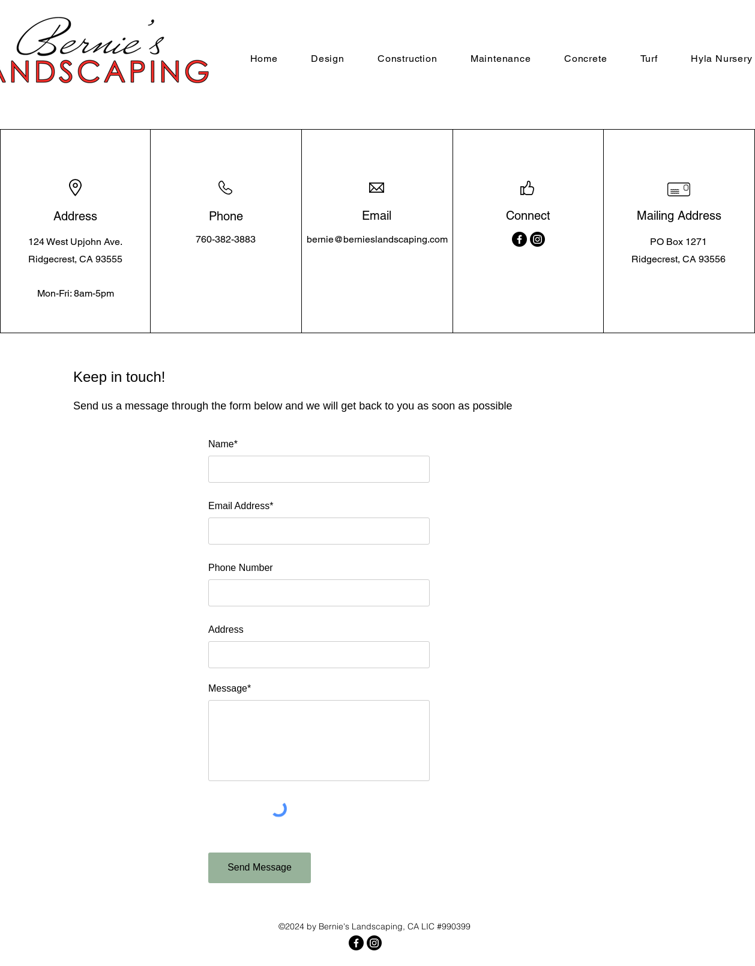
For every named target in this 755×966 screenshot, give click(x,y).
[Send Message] (259, 868)
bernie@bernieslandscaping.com (377, 239)
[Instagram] (537, 239)
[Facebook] (519, 239)
